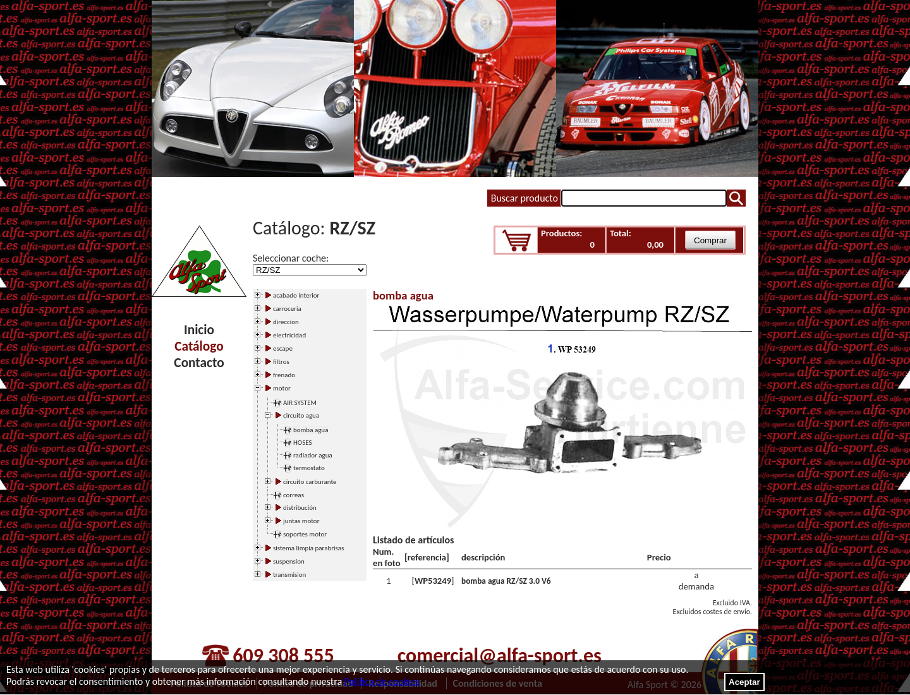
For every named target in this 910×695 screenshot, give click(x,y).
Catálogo (198, 346)
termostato (309, 468)
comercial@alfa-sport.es (499, 655)
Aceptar (744, 682)
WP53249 (433, 580)
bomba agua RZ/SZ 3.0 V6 (506, 581)
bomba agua (310, 430)
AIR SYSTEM (300, 403)
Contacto (199, 362)
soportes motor (305, 534)
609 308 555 (283, 655)
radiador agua (312, 455)
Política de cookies (382, 681)
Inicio (199, 330)
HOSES (302, 442)
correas (293, 495)
